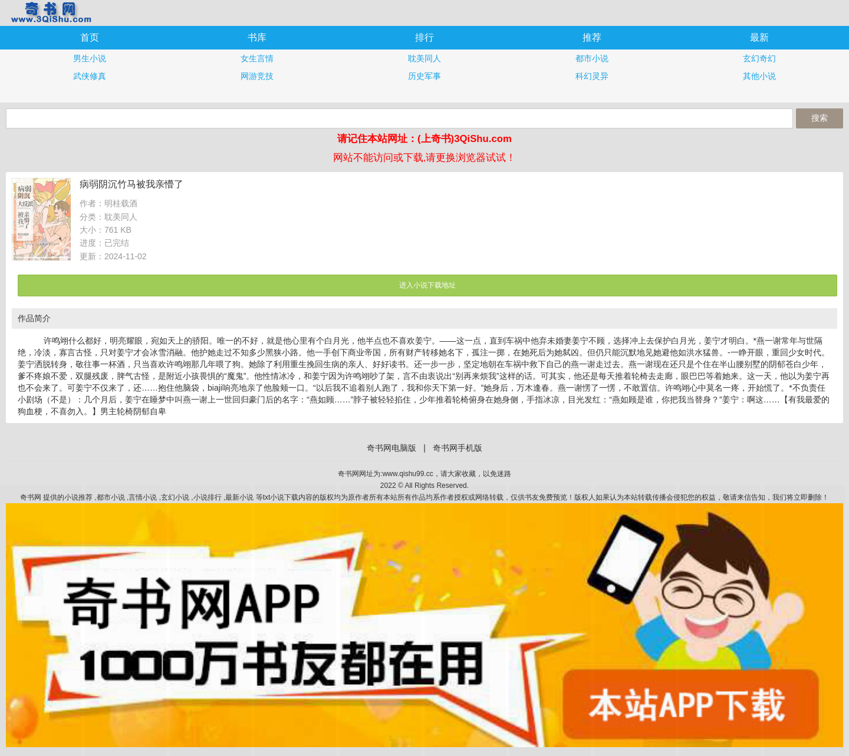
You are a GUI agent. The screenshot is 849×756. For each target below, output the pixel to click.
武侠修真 (89, 76)
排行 (424, 37)
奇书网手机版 (50, 12)
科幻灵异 (591, 76)
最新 (759, 37)
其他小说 (759, 76)
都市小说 (591, 58)
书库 (257, 37)
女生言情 (257, 58)
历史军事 (424, 76)
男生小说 (89, 58)
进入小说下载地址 (427, 285)
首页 (89, 37)
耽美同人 (424, 58)
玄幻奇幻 (759, 58)
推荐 (592, 37)
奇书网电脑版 (391, 448)
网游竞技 (257, 76)
